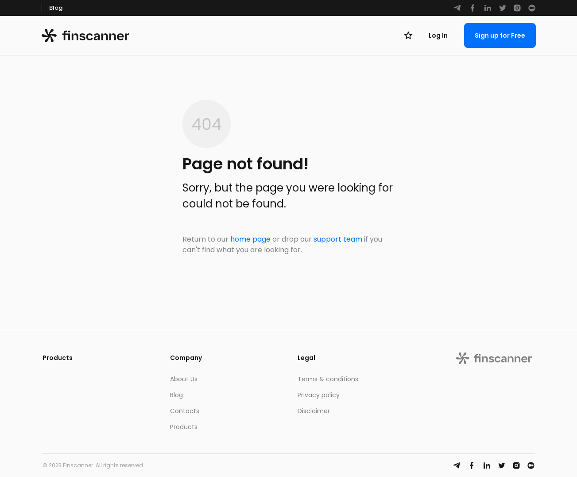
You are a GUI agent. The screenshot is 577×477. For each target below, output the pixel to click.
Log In (438, 35)
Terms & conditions (328, 379)
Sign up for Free (500, 35)
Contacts (184, 411)
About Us (183, 379)
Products (183, 426)
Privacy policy (319, 395)
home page (250, 239)
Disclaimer (314, 411)
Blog (55, 8)
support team (338, 239)
